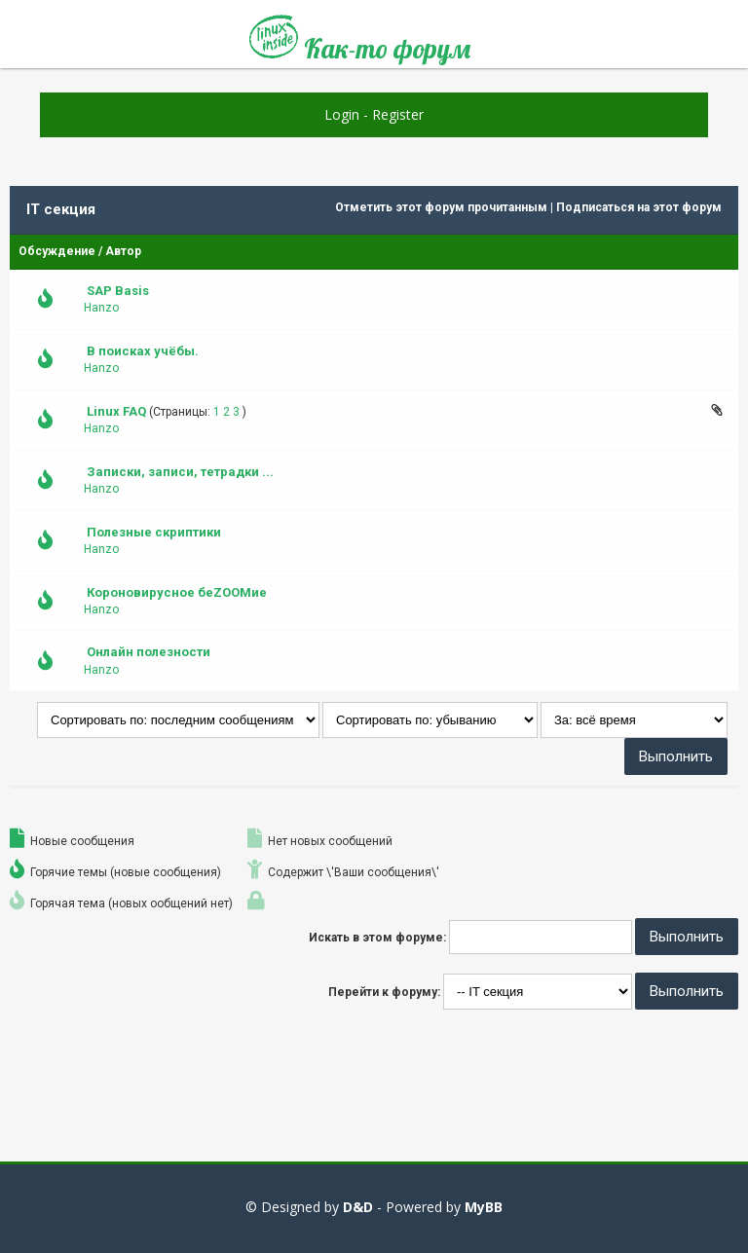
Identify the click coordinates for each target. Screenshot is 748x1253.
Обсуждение (57, 251)
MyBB (484, 1207)
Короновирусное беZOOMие (177, 592)
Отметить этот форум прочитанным (441, 207)
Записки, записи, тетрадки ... (180, 471)
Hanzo (101, 307)
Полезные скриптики (154, 532)
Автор (123, 251)
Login (341, 114)
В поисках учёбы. (143, 351)
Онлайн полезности (148, 652)
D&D (358, 1207)
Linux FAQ (116, 411)
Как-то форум (359, 41)
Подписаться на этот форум (639, 207)
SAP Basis (118, 290)
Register (398, 114)
